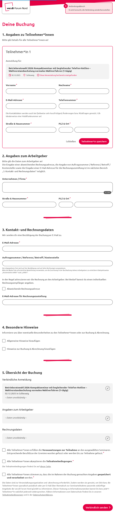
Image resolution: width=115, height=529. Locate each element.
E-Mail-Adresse (14, 100)
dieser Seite (45, 466)
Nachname (64, 85)
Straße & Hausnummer (18, 123)
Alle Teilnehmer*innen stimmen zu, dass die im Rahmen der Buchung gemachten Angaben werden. (59, 476)
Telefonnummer (67, 100)
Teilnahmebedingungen (12, 494)
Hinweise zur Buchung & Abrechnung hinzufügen (31, 348)
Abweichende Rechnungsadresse (23, 288)
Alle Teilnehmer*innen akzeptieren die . (39, 461)
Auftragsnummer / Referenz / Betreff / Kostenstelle (30, 257)
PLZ (61, 123)
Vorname (11, 85)
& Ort (66, 123)
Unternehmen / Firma (13, 178)
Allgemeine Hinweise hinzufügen (23, 340)
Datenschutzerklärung (43, 494)
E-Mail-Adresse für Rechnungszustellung (24, 296)
